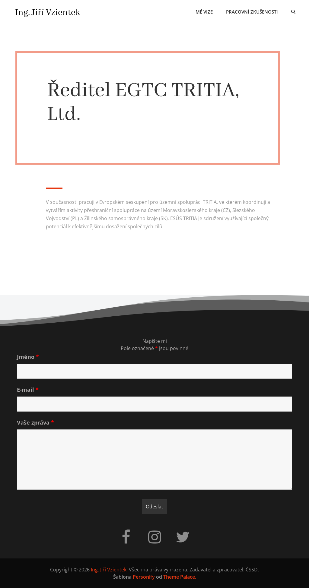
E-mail (28, 389)
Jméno (28, 356)
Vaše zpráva (35, 422)
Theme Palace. (179, 577)
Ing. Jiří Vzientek (47, 12)
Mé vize (204, 12)
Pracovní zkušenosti (252, 12)
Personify (144, 577)
